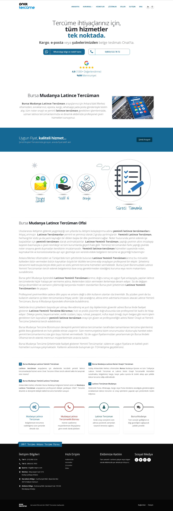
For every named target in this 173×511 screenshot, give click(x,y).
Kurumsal (87, 7)
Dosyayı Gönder (40, 199)
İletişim (132, 7)
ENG (140, 7)
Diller (122, 7)
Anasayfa (75, 7)
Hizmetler (100, 7)
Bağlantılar (142, 505)
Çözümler (112, 7)
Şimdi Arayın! (144, 139)
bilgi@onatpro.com (35, 468)
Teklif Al (63, 198)
